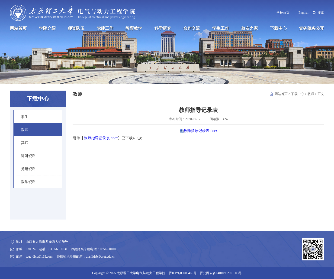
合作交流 (191, 28)
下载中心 (278, 28)
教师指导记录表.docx (200, 131)
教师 (311, 94)
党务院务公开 (311, 28)
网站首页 (18, 28)
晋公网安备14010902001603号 (221, 273)
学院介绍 (47, 28)
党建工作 (105, 28)
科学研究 (162, 28)
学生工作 (220, 28)
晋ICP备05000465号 (182, 273)
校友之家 (249, 28)
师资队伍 (76, 28)
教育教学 (133, 28)
